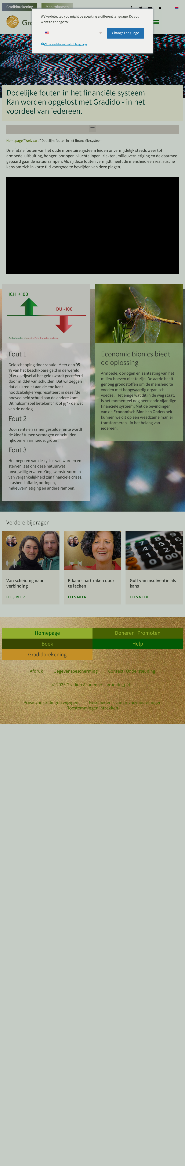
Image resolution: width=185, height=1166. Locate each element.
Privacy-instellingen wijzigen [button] (50, 703)
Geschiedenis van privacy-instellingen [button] (125, 703)
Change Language (125, 33)
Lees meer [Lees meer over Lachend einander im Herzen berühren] (77, 597)
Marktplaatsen (57, 7)
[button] (156, 22)
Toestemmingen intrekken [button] (92, 708)
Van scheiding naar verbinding (25, 584)
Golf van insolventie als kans (153, 584)
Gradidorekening (19, 7)
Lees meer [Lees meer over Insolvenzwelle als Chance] (139, 597)
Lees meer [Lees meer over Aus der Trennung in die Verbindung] (15, 597)
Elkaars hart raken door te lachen (91, 584)
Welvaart (32, 141)
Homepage (14, 141)
